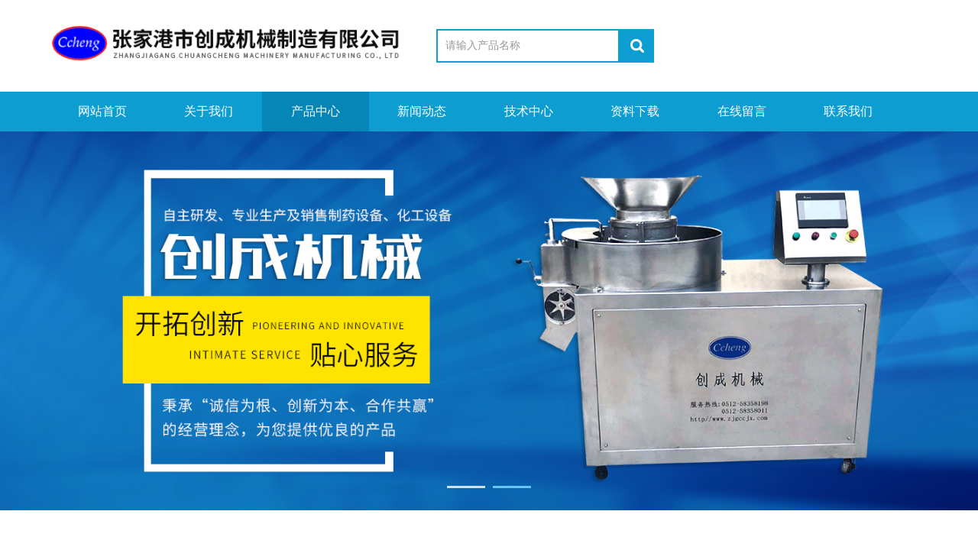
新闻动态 (421, 111)
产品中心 (315, 111)
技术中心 (528, 111)
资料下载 (634, 111)
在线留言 (741, 111)
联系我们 (848, 111)
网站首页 (102, 111)
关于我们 (208, 111)
